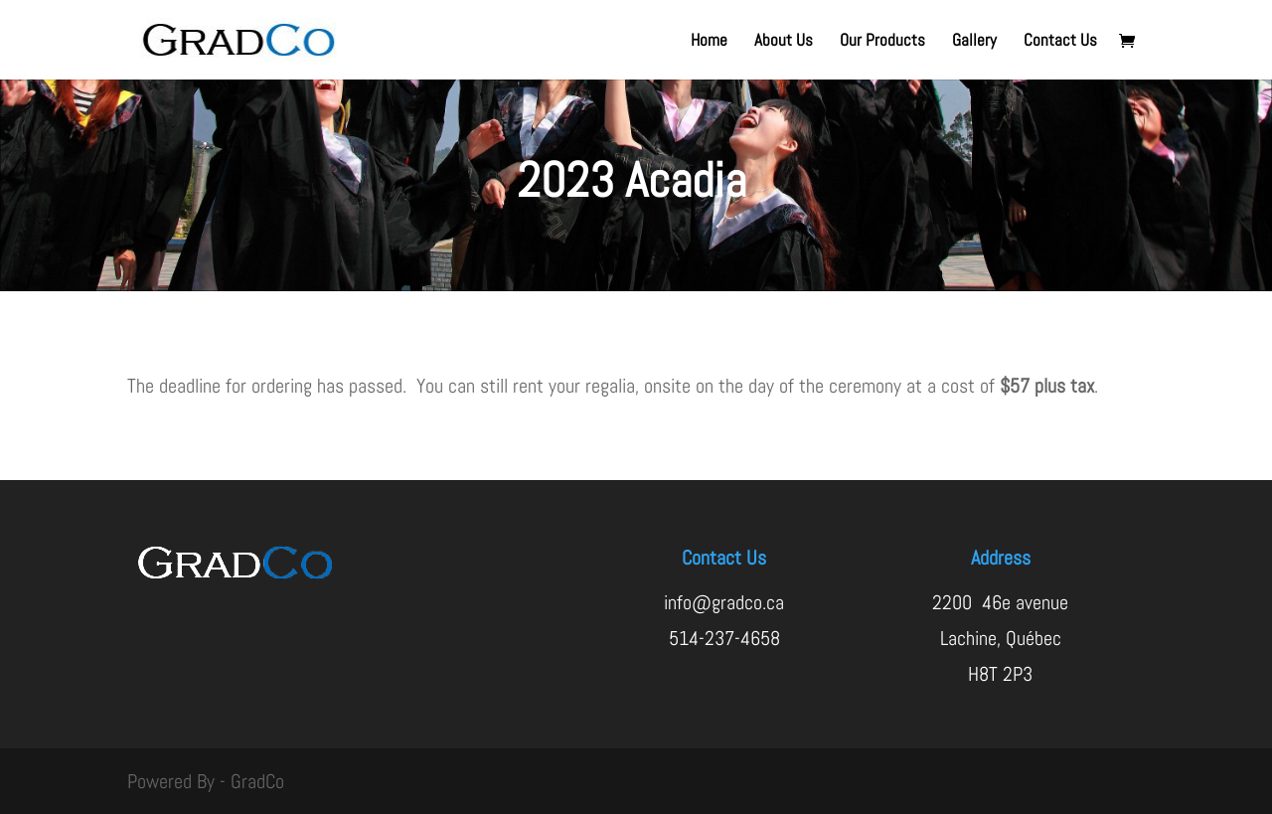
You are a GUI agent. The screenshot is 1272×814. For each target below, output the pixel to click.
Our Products (882, 42)
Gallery (974, 42)
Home (709, 42)
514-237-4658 (724, 638)
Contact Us (1060, 42)
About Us (783, 42)
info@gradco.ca (724, 602)
